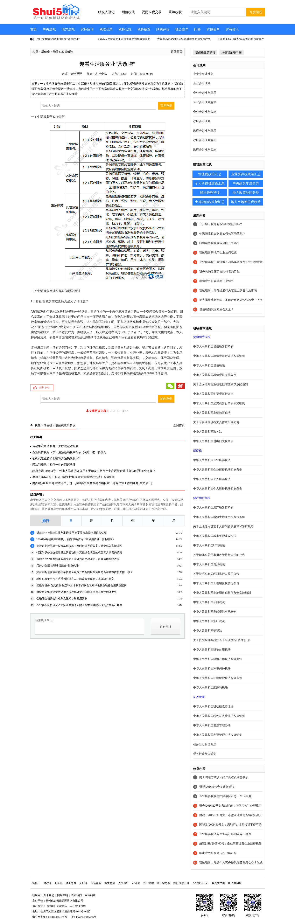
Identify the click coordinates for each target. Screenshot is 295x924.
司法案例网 (234, 883)
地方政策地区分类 (246, 192)
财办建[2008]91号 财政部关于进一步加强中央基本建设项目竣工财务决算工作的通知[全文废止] (92, 483)
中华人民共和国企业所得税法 (212, 460)
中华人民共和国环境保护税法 (212, 668)
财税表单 (213, 29)
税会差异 (181, 29)
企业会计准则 (201, 83)
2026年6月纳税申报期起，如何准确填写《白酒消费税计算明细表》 (75, 539)
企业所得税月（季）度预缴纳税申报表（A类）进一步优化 (69, 452)
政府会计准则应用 (204, 130)
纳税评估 (162, 29)
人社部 (83, 883)
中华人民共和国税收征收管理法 (213, 706)
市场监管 (96, 883)
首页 (33, 29)
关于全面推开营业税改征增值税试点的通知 (220, 384)
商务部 (59, 883)
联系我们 (76, 895)
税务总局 (71, 883)
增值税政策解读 (63, 51)
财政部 (47, 883)
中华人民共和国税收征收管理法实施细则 (219, 715)
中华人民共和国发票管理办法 (212, 725)
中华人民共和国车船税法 (209, 602)
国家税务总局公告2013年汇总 (218, 853)
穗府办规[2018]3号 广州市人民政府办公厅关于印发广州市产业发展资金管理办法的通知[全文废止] (94, 470)
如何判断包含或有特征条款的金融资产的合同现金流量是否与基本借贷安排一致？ (84, 572)
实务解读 (87, 29)
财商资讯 (232, 29)
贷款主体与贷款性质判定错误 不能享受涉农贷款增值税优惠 (71, 532)
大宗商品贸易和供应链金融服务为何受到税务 (184, 39)
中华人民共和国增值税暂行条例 (213, 346)
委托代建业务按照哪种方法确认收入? (56, 458)
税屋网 (36, 895)
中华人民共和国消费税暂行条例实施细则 (219, 403)
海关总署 (109, 883)
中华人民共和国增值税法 (209, 365)
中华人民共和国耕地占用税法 (212, 649)
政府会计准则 (201, 121)
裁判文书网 (218, 883)
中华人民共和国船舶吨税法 (210, 687)
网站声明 (62, 895)
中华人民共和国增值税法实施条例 (214, 374)
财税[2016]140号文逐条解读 (216, 786)
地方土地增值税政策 (246, 202)
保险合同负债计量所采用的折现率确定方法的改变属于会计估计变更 (76, 591)
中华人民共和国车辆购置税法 (212, 412)
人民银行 (123, 883)
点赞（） (45, 387)
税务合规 (125, 29)
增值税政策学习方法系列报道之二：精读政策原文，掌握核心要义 (75, 578)
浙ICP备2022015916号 (83, 916)
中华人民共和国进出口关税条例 (213, 441)
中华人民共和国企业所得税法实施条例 (217, 469)
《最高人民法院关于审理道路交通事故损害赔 (123, 39)
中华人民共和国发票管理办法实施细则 (217, 734)
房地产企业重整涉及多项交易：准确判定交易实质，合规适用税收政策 (77, 559)
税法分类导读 (210, 192)
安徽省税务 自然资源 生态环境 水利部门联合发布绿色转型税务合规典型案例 (81, 585)
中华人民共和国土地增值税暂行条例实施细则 (222, 592)
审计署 (136, 883)
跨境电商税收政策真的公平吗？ (219, 243)
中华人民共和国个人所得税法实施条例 (217, 488)
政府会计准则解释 (204, 140)
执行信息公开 (181, 883)
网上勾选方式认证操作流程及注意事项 (223, 777)
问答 (197, 29)
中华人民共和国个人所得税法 (212, 479)
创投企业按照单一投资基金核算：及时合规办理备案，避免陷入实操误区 (79, 545)
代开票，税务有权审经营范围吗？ (221, 224)
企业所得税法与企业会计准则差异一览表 (225, 834)
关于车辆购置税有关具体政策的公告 (216, 422)
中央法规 (49, 29)
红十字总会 (163, 883)
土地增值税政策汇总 (210, 202)
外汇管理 (148, 883)
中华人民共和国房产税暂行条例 (213, 507)
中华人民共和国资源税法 (209, 564)
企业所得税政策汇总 (246, 174)
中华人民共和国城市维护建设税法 (214, 535)
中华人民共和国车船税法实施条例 (214, 611)
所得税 (197, 450)
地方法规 (68, 29)
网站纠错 (90, 895)
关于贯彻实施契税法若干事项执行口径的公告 (222, 640)
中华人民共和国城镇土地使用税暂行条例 (219, 517)
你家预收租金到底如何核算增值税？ (222, 233)
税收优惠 (106, 29)
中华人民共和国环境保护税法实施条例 (217, 678)
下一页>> (122, 410)
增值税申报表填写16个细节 (216, 281)
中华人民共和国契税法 (207, 630)
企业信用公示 (200, 883)
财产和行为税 (201, 498)
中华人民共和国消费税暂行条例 (213, 393)
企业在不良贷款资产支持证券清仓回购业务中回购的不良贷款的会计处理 (79, 605)
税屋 (35, 51)
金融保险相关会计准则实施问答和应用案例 (61, 598)
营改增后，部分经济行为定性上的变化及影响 (228, 290)
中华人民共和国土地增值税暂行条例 (216, 583)
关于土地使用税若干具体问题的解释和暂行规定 (223, 526)
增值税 (45, 51)
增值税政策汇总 (209, 174)
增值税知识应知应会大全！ (216, 309)
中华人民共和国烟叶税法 (209, 621)
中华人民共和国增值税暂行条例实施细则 (219, 355)
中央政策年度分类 (246, 183)
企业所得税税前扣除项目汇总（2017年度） (226, 796)
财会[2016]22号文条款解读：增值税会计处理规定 (230, 805)
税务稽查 (143, 29)
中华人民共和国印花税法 (209, 545)
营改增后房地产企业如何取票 (218, 252)
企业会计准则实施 (204, 111)
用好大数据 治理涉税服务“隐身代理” (58, 39)
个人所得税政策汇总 (210, 183)
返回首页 (176, 51)
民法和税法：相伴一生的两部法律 (54, 464)
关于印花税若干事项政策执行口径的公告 (219, 554)
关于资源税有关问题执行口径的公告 (216, 573)
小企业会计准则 (203, 73)
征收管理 (199, 697)
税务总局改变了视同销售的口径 (219, 271)
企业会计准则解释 (204, 102)
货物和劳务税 (201, 337)
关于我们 (48, 895)
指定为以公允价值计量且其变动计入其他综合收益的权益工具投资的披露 (79, 552)
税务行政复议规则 (204, 753)
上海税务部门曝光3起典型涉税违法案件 (240, 39)
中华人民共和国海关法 (207, 431)
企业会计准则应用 (204, 92)
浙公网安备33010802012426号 (49, 916)
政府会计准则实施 (204, 149)
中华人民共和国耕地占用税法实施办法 (217, 659)
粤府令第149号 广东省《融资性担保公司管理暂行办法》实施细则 (73, 477)
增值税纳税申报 (232, 52)
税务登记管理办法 (204, 744)
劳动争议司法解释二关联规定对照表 (55, 446)
